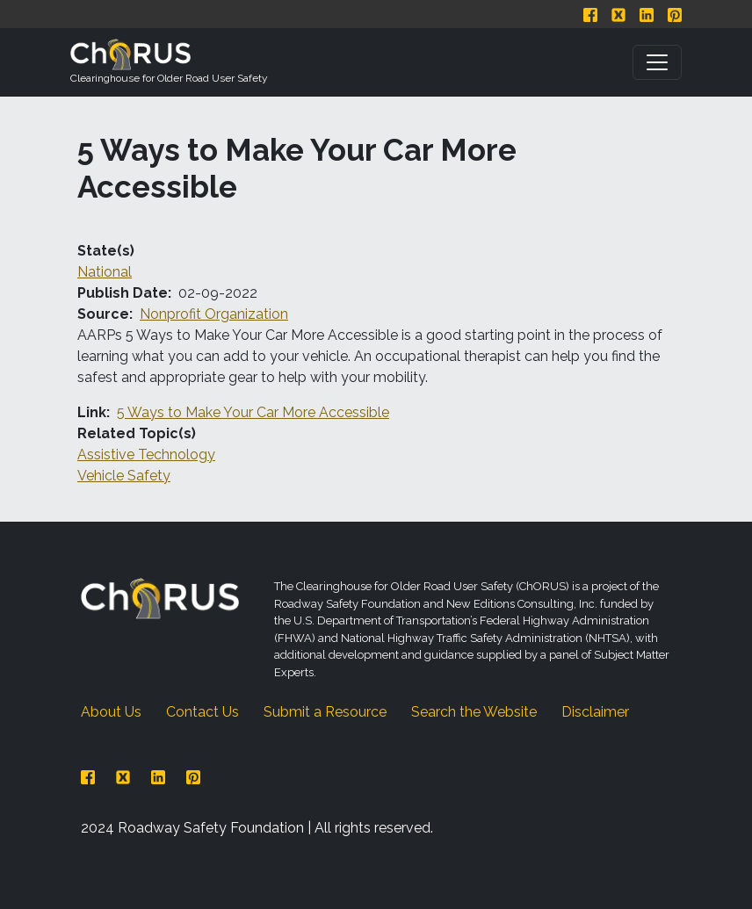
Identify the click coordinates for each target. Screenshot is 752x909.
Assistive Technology (146, 454)
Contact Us (202, 711)
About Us (111, 711)
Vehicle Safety (123, 475)
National (104, 271)
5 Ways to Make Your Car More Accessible (253, 412)
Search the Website (474, 711)
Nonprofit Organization (214, 314)
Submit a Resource (325, 711)
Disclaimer (595, 711)
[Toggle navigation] (657, 62)
